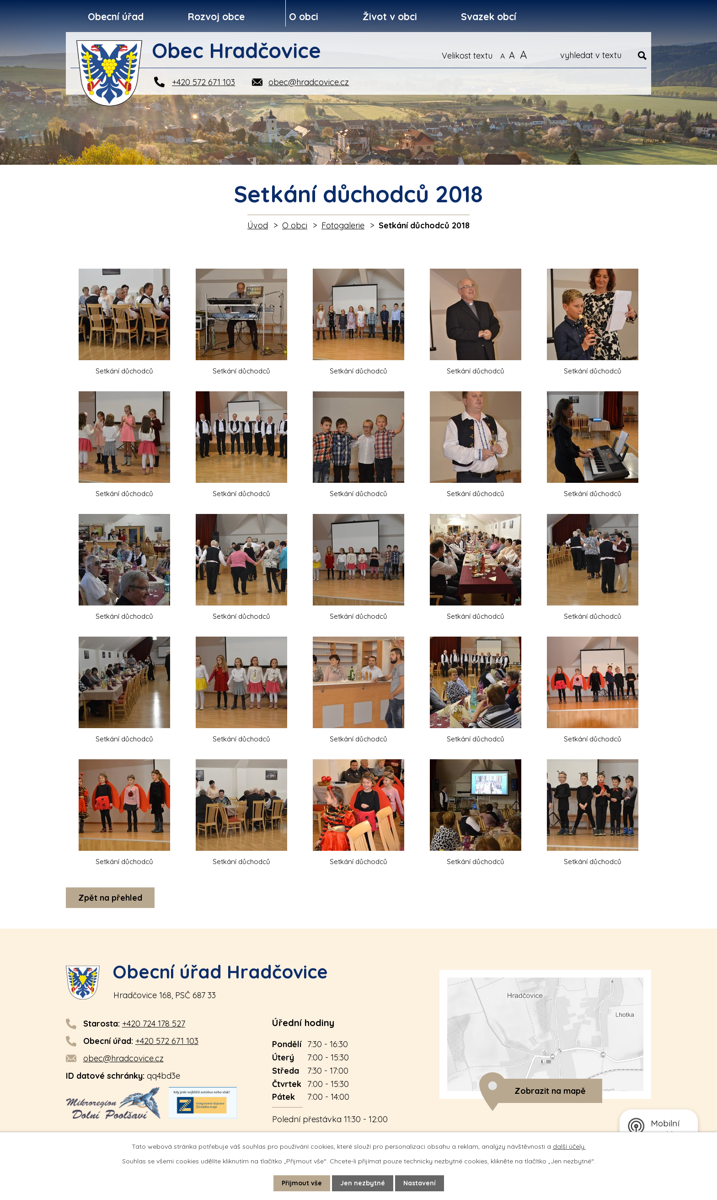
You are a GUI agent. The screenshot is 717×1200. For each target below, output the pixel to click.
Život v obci (390, 16)
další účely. (569, 1146)
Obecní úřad (116, 16)
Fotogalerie (342, 225)
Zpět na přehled (110, 897)
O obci (303, 16)
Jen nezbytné (362, 1183)
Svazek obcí (488, 16)
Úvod (257, 225)
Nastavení (419, 1183)
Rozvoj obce (216, 16)
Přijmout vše (302, 1183)
